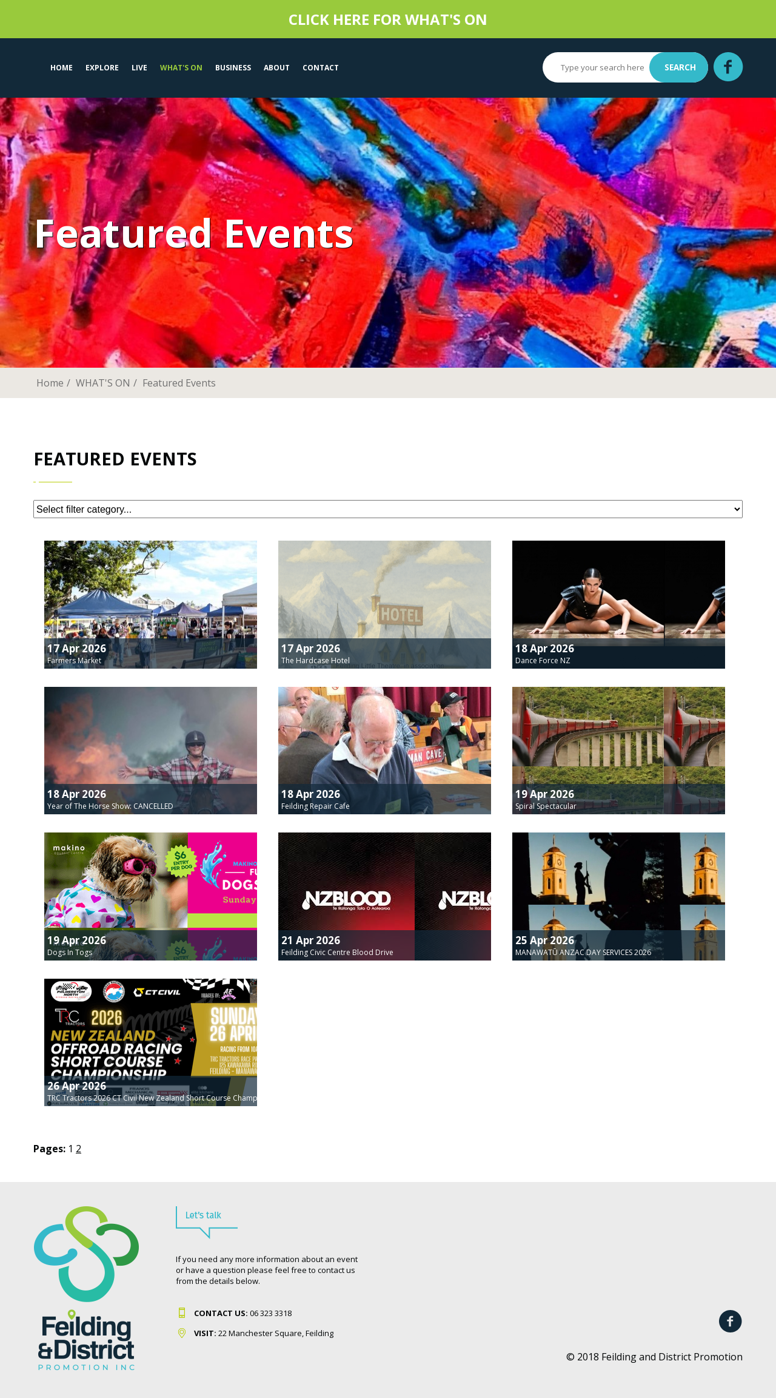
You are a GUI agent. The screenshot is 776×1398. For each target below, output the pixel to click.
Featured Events (179, 383)
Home (61, 67)
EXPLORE (102, 67)
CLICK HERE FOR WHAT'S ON (388, 19)
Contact (321, 67)
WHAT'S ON (181, 67)
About (277, 67)
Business (233, 67)
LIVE (139, 67)
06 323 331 (240, 1313)
